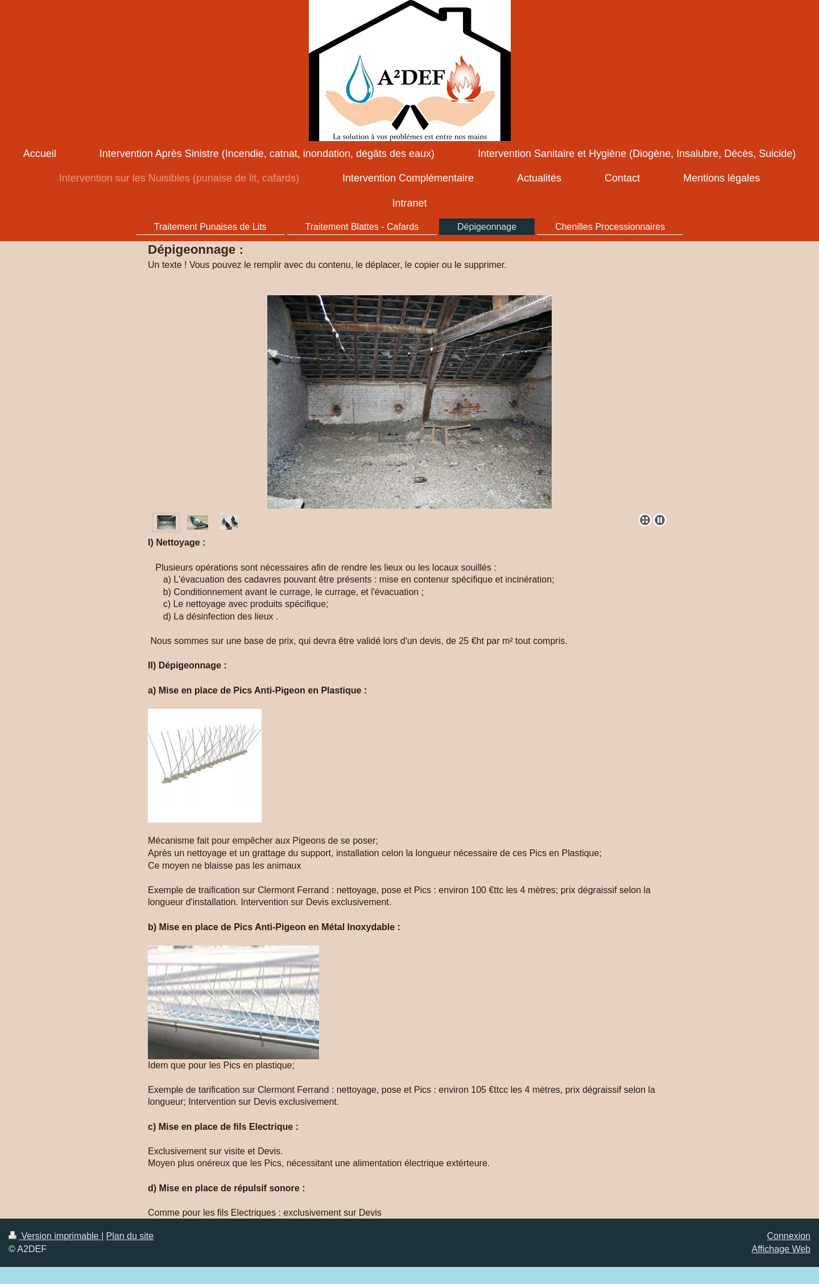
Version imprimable (55, 1236)
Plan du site (130, 1236)
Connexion (789, 1236)
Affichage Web (781, 1249)
